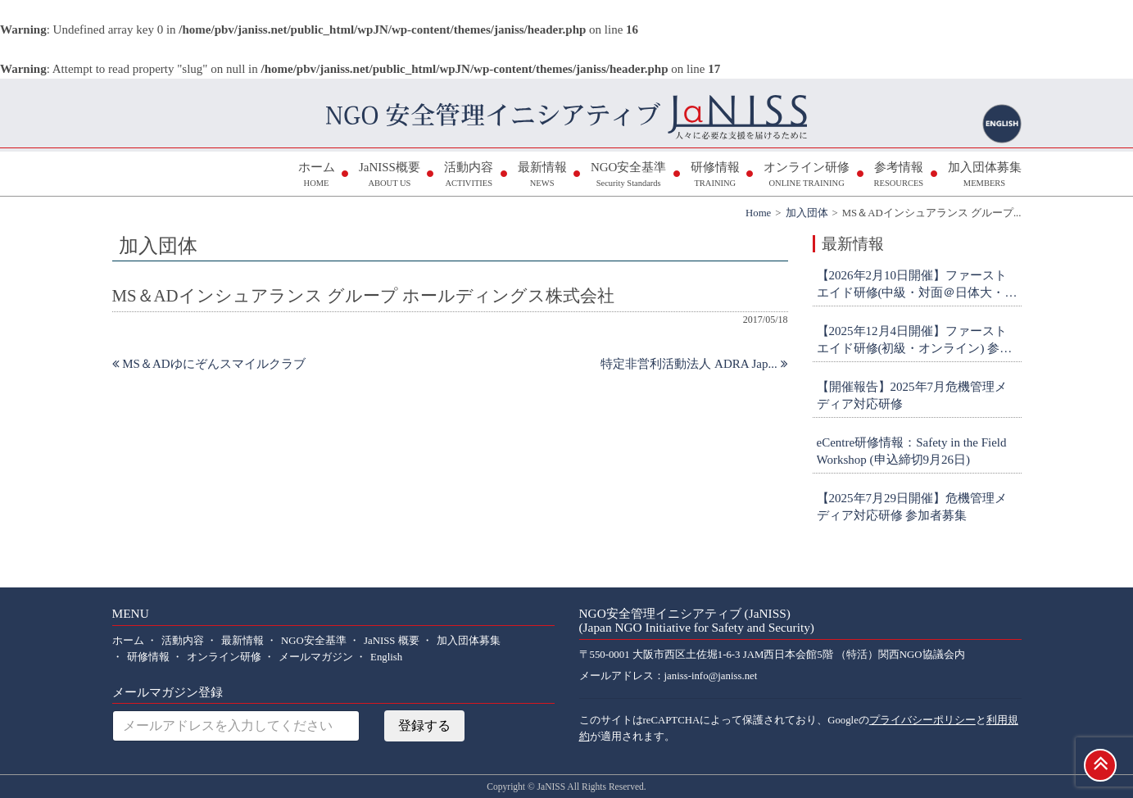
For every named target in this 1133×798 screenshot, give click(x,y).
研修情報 (715, 176)
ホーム (316, 176)
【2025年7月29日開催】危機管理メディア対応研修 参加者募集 (912, 507)
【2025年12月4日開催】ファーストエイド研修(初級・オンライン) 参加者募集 (915, 340)
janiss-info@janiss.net (711, 676)
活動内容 (468, 176)
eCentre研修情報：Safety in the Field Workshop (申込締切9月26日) (912, 451)
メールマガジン (316, 657)
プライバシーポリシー (922, 720)
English (386, 657)
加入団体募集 (985, 176)
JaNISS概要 (389, 176)
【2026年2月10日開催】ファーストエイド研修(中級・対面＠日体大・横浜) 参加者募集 (917, 285)
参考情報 (898, 176)
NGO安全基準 (629, 176)
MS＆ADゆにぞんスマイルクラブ (209, 363)
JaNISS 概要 (391, 640)
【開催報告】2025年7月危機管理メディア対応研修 (912, 395)
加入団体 (807, 213)
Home (758, 213)
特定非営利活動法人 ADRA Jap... (693, 363)
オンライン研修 (807, 176)
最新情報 (542, 176)
